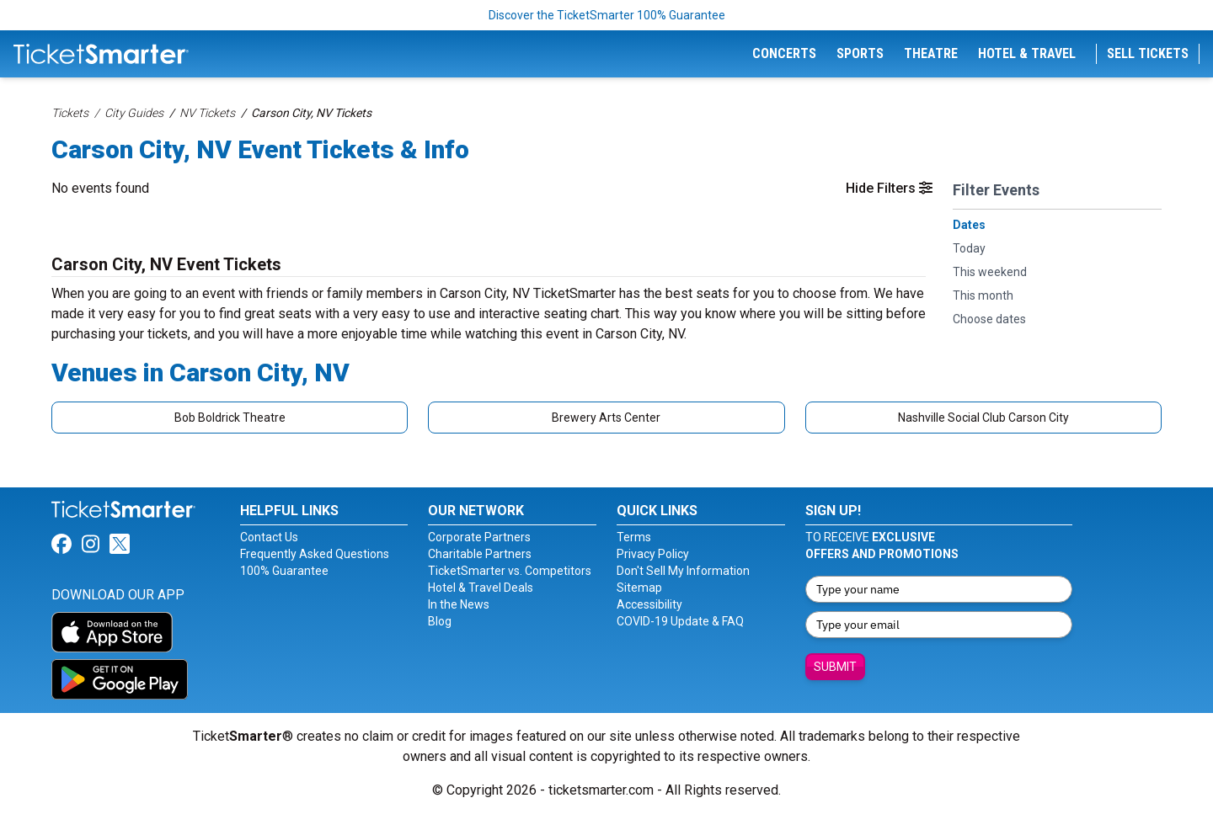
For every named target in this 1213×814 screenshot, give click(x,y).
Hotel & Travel (1027, 53)
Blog (440, 621)
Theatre (931, 53)
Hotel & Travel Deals (480, 587)
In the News (458, 604)
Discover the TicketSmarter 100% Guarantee (607, 15)
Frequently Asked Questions (314, 554)
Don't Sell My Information (683, 570)
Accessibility (649, 604)
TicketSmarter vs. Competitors (509, 570)
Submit (835, 666)
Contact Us (269, 537)
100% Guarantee (284, 570)
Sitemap (639, 587)
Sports (860, 53)
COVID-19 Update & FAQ (680, 621)
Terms (634, 537)
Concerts (784, 53)
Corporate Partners (479, 537)
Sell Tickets (1148, 53)
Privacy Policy (653, 554)
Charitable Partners (480, 554)
